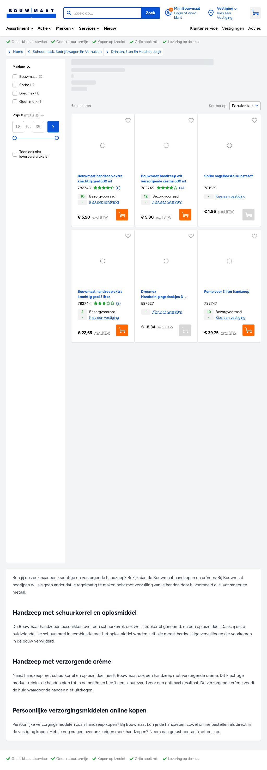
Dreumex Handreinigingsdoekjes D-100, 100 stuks (163, 296)
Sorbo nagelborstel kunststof (228, 176)
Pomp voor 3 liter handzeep (226, 291)
